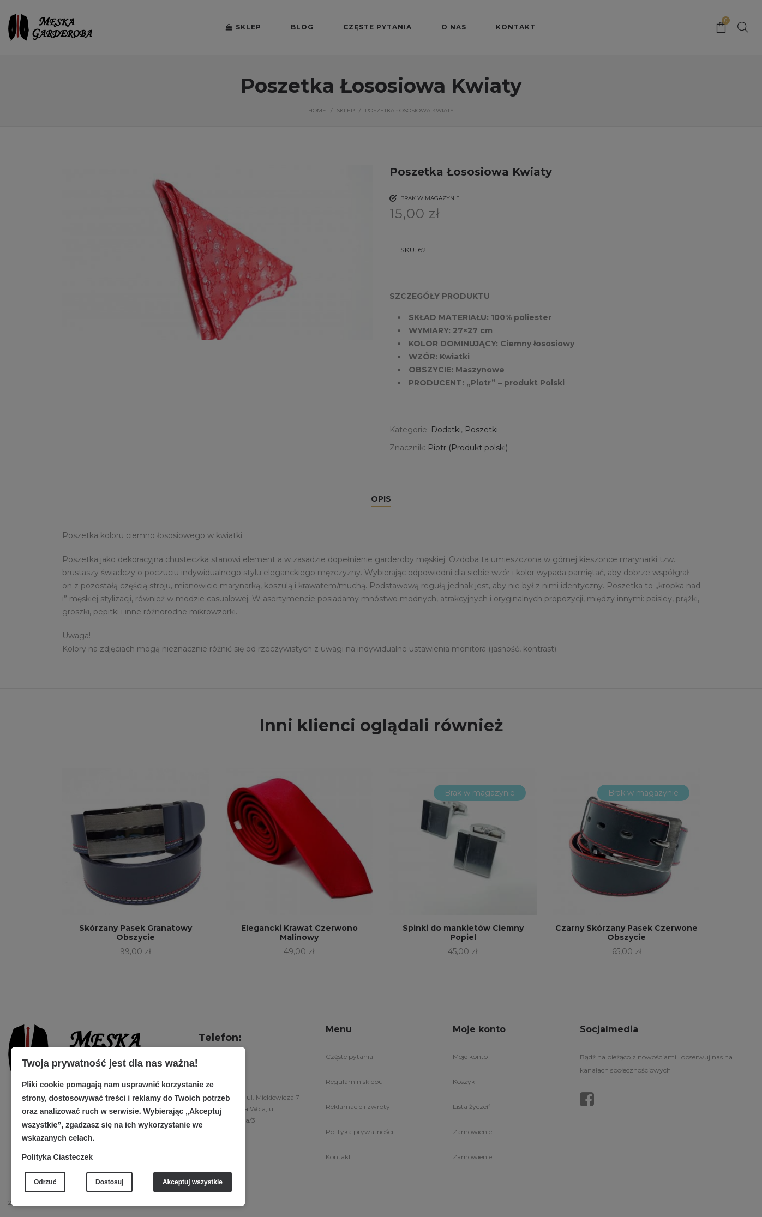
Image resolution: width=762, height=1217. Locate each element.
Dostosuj (109, 1182)
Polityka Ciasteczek (57, 1157)
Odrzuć (45, 1182)
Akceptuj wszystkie (193, 1182)
